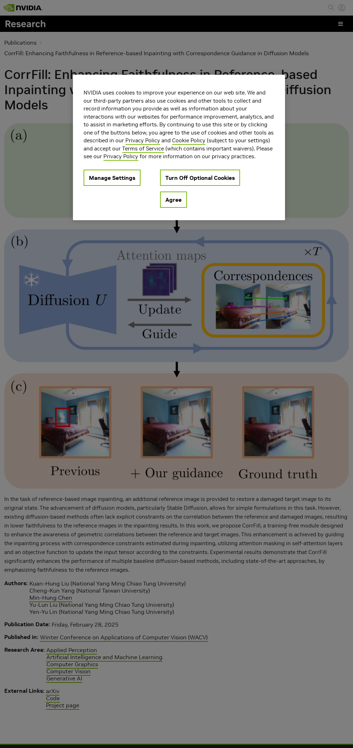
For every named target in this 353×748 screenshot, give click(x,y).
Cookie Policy (188, 140)
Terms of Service (143, 148)
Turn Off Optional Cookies (200, 177)
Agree (173, 199)
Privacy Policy (142, 140)
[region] (179, 147)
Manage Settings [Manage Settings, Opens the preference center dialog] (112, 177)
